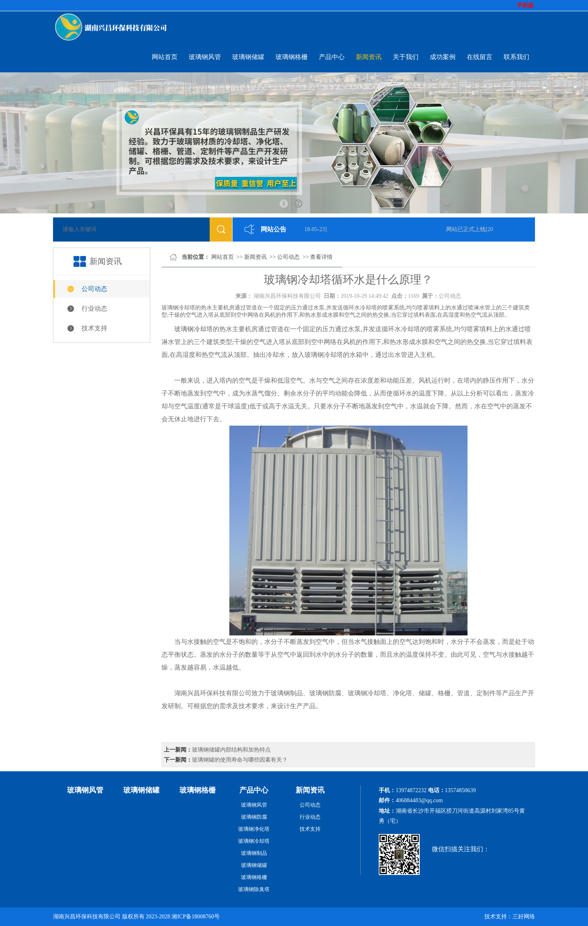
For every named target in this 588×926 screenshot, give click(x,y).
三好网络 (523, 917)
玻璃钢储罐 (248, 56)
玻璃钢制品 (254, 853)
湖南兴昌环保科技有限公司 (287, 296)
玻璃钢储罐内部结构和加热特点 (231, 750)
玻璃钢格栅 (292, 56)
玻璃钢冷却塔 (193, 329)
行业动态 (94, 308)
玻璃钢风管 (205, 56)
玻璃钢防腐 (254, 817)
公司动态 (94, 288)
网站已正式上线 (467, 229)
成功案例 (442, 56)
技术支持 (94, 328)
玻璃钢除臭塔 (254, 889)
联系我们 (516, 56)
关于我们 (406, 56)
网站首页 (165, 56)
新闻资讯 (369, 56)
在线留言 (479, 56)
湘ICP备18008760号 (196, 917)
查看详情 (321, 257)
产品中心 (332, 56)
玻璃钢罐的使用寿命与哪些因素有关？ (240, 760)
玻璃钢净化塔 (254, 829)
